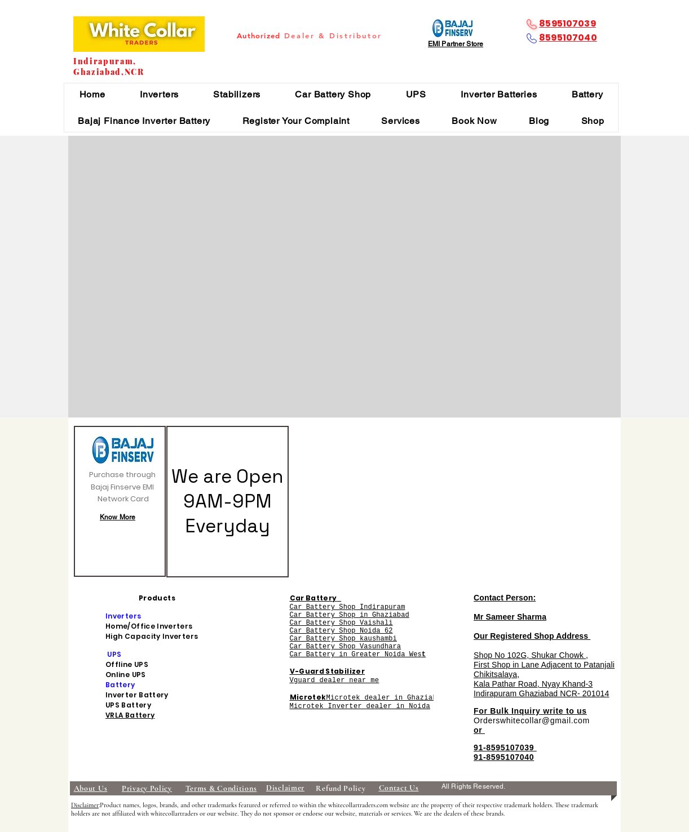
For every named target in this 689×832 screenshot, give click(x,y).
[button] (159, 94)
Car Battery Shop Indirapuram (347, 607)
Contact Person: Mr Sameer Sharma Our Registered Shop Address (532, 616)
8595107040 (568, 37)
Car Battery (313, 598)
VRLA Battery (129, 715)
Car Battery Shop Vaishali (341, 623)
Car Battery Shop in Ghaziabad (349, 615)
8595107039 (567, 23)
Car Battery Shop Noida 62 (341, 631)
